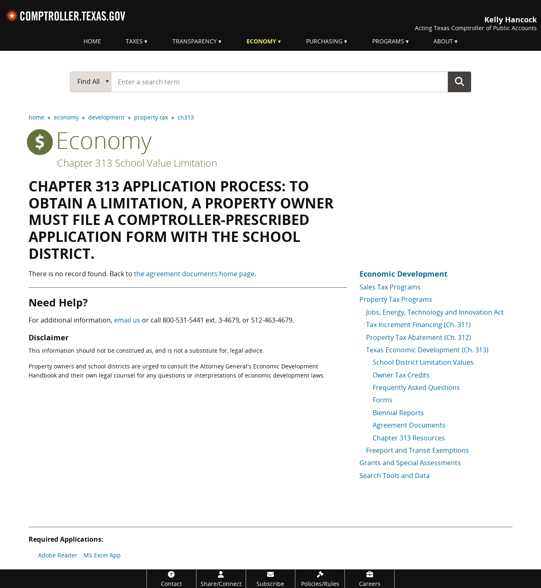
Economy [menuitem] (261, 41)
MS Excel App (102, 555)
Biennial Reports (398, 412)
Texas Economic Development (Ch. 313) (427, 349)
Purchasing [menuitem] (324, 41)
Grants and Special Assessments (410, 462)
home (36, 117)
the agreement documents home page (194, 273)
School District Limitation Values (423, 362)
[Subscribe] (270, 578)
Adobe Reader (57, 555)
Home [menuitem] (92, 41)
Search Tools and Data (394, 475)
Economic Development (403, 274)
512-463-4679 (271, 320)
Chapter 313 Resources (409, 437)
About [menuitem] (443, 41)
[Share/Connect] (221, 578)
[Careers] (369, 578)
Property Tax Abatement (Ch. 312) (418, 337)
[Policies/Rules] (320, 578)
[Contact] (171, 578)
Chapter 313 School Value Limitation (137, 163)
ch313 (185, 117)
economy (66, 117)
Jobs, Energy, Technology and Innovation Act (435, 312)
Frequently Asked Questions (416, 387)
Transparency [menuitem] (194, 41)
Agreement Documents (409, 425)
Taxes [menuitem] (134, 41)
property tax (151, 117)
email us (127, 320)
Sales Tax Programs (390, 287)
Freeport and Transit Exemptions (417, 450)
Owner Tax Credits (401, 375)
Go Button (459, 81)
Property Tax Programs (395, 299)
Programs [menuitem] (388, 41)
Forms (383, 399)
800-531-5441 (183, 320)
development (106, 117)
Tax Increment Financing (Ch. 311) (418, 324)
